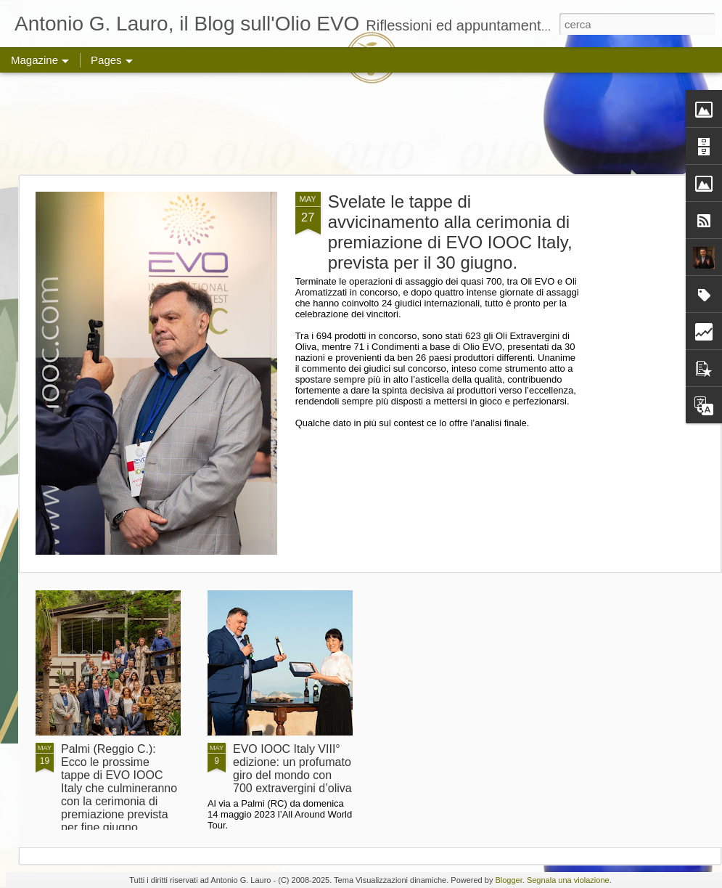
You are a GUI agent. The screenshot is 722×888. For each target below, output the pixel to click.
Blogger (508, 880)
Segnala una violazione (568, 880)
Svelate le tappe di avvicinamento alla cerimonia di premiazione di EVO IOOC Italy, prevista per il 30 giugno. (450, 232)
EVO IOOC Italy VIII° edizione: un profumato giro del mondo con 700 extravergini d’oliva (292, 768)
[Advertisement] (361, 123)
